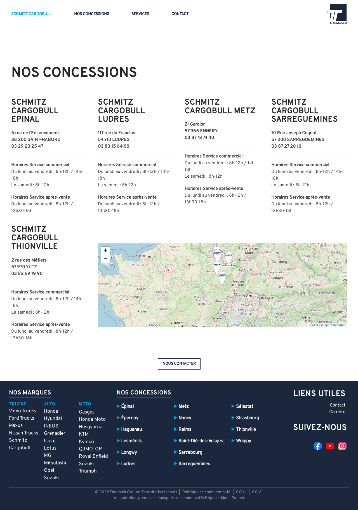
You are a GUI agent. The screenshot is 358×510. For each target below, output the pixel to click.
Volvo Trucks (22, 411)
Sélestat (244, 407)
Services (140, 14)
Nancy (184, 418)
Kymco (86, 442)
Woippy (243, 441)
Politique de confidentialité (206, 492)
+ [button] (105, 251)
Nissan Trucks (23, 433)
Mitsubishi (55, 463)
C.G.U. (241, 492)
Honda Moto (92, 419)
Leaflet (313, 325)
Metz (183, 407)
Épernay (129, 418)
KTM (84, 434)
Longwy (129, 452)
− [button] (105, 259)
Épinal (127, 407)
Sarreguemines (194, 464)
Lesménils (131, 441)
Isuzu (50, 441)
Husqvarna (90, 427)
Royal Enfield (93, 456)
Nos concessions (91, 14)
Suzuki (51, 478)
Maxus (16, 425)
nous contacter (179, 363)
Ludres (128, 464)
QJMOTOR (90, 449)
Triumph (88, 471)
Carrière (337, 412)
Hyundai (53, 418)
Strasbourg (247, 418)
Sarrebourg (190, 452)
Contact (180, 14)
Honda (51, 411)
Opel (49, 470)
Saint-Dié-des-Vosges (200, 441)
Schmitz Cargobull (31, 14)
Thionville (246, 430)
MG (47, 455)
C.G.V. (257, 492)
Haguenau (131, 430)
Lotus (50, 448)
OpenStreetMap (334, 325)
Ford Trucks (21, 418)
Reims (184, 430)
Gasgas (87, 412)
